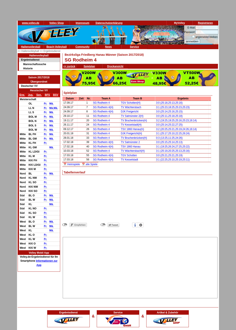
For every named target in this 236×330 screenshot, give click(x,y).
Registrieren (205, 22)
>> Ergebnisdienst (50, 51)
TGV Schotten (129, 155)
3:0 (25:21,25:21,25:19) (169, 155)
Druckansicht (115, 66)
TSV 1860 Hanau (131, 146)
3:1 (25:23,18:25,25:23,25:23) (173, 107)
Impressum (82, 22)
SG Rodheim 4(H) (103, 107)
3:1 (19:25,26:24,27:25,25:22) (173, 146)
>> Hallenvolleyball (29, 51)
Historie (28, 68)
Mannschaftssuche (34, 64)
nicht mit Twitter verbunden (103, 225)
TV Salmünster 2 (130, 142)
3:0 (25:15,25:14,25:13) (169, 142)
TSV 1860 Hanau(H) (132, 129)
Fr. (45, 103)
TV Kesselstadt (129, 159)
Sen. (39, 94)
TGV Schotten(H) (131, 102)
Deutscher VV (29, 85)
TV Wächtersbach (131, 107)
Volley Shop (56, 22)
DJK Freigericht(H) (131, 133)
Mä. (51, 103)
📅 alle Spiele (90, 164)
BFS (47, 94)
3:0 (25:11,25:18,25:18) (169, 115)
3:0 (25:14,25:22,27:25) (169, 124)
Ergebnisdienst (30, 59)
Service (134, 46)
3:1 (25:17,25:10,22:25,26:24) (173, 133)
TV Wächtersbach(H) (133, 150)
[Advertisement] (140, 267)
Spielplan (89, 66)
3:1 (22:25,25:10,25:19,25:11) (173, 159)
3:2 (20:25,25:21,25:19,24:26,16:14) (176, 129)
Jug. (30, 94)
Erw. (22, 94)
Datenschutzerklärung (109, 22)
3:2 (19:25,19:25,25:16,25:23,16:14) (176, 120)
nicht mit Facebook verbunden (64, 225)
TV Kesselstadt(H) (131, 124)
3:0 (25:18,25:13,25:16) (169, 102)
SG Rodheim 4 (101, 102)
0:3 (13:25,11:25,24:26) (169, 137)
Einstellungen (141, 224)
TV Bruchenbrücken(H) (134, 120)
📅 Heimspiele (71, 164)
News (108, 46)
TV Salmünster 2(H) (132, 115)
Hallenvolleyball (30, 46)
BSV (55, 94)
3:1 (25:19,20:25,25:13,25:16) (173, 150)
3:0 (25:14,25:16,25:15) (169, 111)
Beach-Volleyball (56, 46)
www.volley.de (30, 22)
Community (82, 46)
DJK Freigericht (130, 111)
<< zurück (69, 66)
